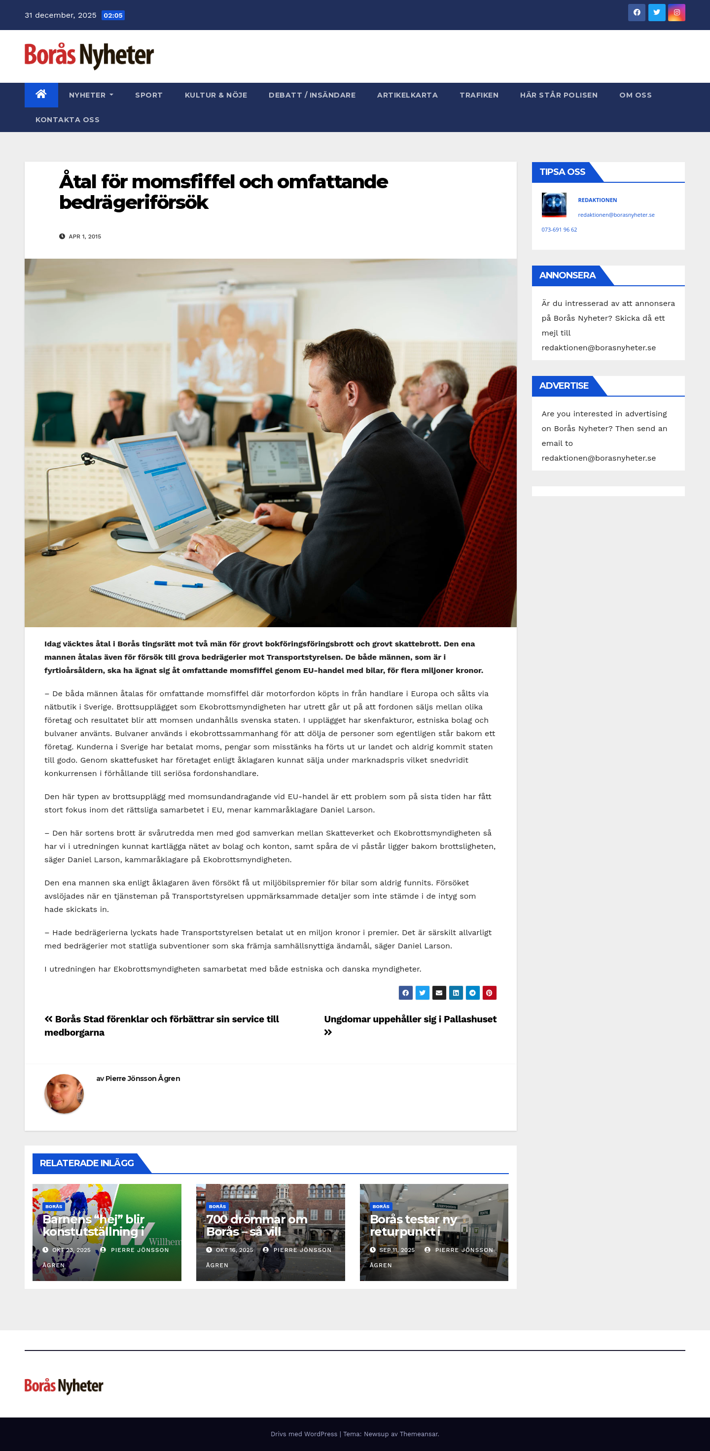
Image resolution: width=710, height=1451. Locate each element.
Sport (149, 95)
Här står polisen (559, 95)
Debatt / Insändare (312, 95)
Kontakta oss (68, 119)
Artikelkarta (407, 95)
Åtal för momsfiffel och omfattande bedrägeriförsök (223, 192)
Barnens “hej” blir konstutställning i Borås (93, 1231)
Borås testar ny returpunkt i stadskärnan (413, 1231)
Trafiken (479, 95)
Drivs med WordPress (305, 1434)
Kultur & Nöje (216, 95)
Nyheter (91, 95)
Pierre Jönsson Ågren (143, 1078)
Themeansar (419, 1434)
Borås (53, 1206)
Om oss (635, 95)
